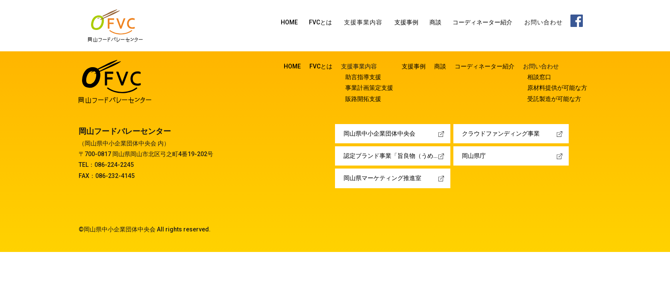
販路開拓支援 (363, 98)
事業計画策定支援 (369, 87)
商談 (435, 22)
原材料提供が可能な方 (557, 87)
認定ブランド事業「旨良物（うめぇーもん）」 (397, 155)
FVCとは (320, 22)
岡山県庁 (474, 155)
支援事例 (406, 22)
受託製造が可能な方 (554, 98)
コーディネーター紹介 (482, 22)
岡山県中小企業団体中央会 (379, 133)
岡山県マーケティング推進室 (382, 178)
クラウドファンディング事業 (501, 133)
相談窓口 (539, 77)
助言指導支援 (363, 77)
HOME (289, 22)
